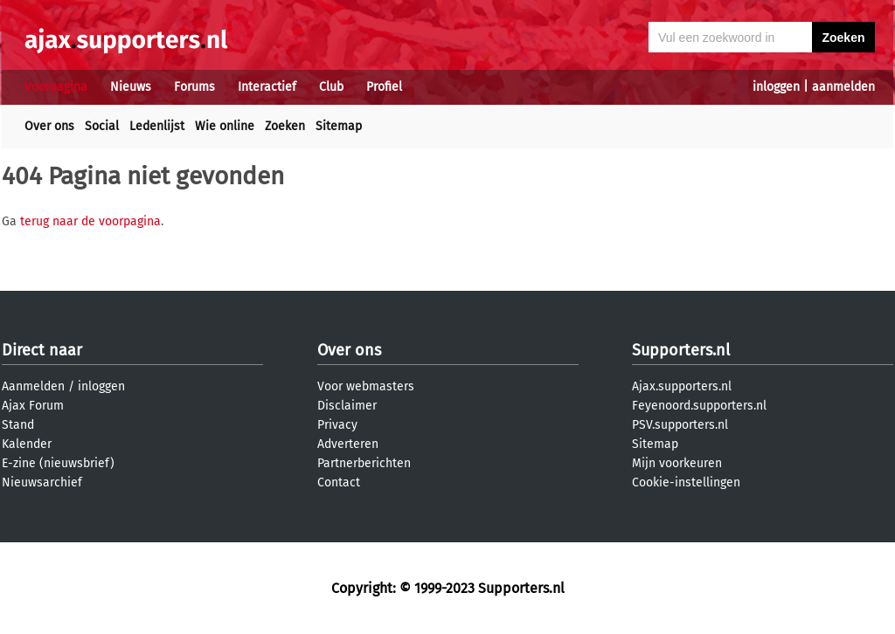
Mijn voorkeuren (677, 463)
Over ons (49, 126)
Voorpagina (55, 86)
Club (331, 86)
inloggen (776, 86)
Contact (338, 482)
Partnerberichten (364, 463)
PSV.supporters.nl (680, 424)
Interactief (267, 86)
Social (102, 126)
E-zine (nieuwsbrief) (58, 463)
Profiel (384, 86)
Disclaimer (347, 405)
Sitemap (339, 126)
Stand (18, 424)
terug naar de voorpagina (90, 221)
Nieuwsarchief (42, 482)
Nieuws (130, 86)
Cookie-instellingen (686, 482)
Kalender (27, 444)
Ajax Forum (33, 405)
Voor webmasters (365, 386)
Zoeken (285, 126)
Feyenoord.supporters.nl (699, 405)
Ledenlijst (156, 126)
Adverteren (347, 444)
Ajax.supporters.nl (682, 386)
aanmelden (843, 86)
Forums (194, 86)
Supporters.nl (681, 350)
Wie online (224, 126)
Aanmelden (33, 386)
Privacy (337, 424)
